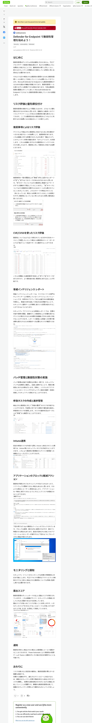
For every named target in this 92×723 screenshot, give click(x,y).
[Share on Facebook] (4, 32)
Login (78, 2)
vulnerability (23, 44)
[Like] (4, 11)
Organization (67, 6)
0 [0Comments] (28, 696)
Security (16, 44)
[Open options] (4, 43)
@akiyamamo (19, 33)
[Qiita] (6, 2)
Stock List (12, 6)
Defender (31, 44)
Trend (5, 6)
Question (20, 6)
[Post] (4, 27)
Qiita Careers (78, 6)
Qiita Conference (31, 6)
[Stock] (4, 19)
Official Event (43, 6)
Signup (85, 2)
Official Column (55, 6)
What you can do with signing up (25, 720)
